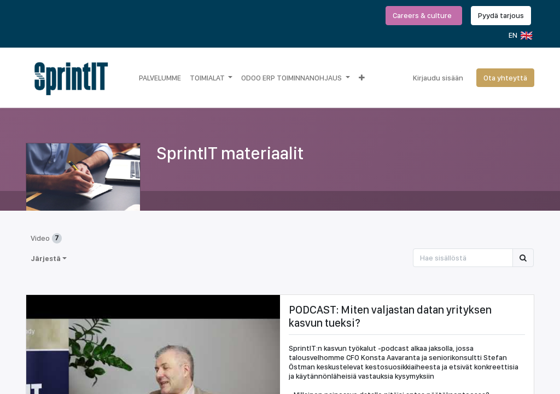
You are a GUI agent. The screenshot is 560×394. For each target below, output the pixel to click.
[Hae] (523, 257)
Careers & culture (424, 15)
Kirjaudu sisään (438, 77)
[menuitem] (160, 78)
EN (520, 36)
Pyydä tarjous (501, 15)
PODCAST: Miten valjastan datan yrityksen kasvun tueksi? (390, 316)
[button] (361, 78)
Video (46, 238)
